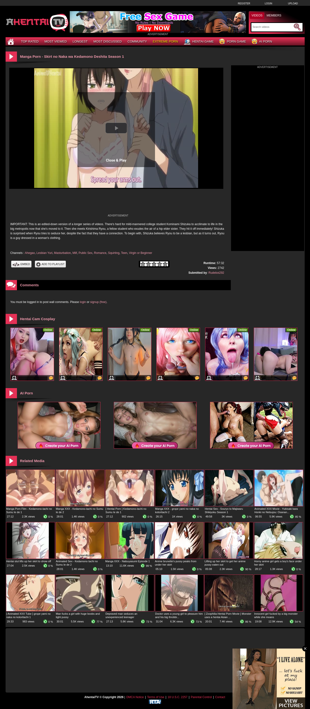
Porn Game (232, 42)
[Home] (11, 41)
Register (244, 3)
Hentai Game (199, 42)
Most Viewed (55, 41)
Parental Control (201, 697)
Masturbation (62, 253)
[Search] (272, 26)
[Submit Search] (297, 27)
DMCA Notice (135, 697)
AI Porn (262, 42)
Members (274, 15)
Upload (293, 3)
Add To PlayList (50, 264)
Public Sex (86, 253)
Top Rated (30, 41)
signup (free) (98, 302)
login (83, 302)
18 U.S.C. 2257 (177, 697)
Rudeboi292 (216, 272)
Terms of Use (155, 697)
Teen (124, 253)
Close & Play (116, 160)
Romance (100, 253)
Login (268, 3)
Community (137, 41)
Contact (220, 697)
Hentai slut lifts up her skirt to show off (28, 561)
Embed (21, 264)
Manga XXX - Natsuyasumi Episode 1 (127, 561)
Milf (74, 253)
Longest (80, 41)
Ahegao (30, 253)
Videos (257, 15)
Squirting (113, 253)
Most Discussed (107, 41)
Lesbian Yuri (45, 253)
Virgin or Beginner (140, 253)
